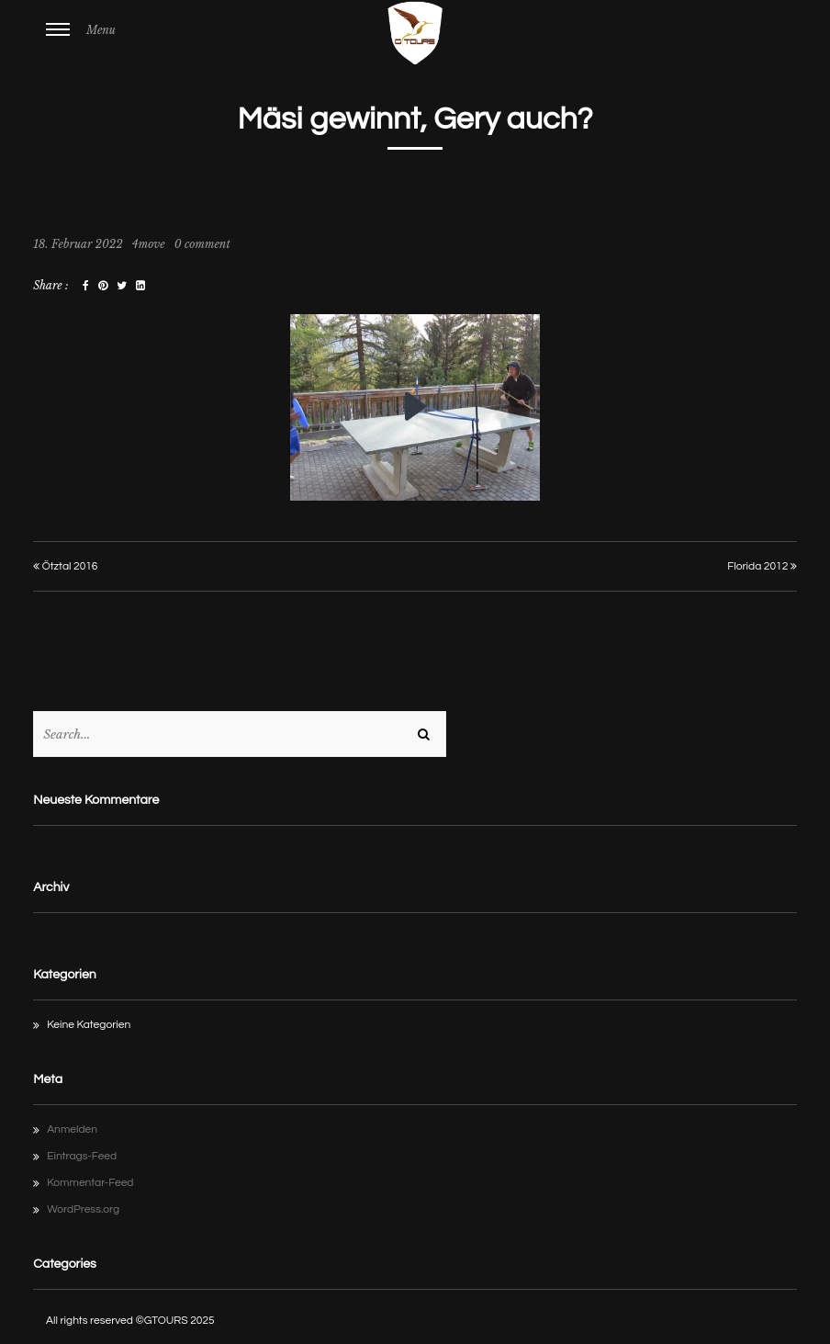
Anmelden (72, 1129)
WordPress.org (83, 1209)
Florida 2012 (762, 566)
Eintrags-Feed (82, 1156)
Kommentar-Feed (90, 1183)
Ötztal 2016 (65, 566)
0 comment (202, 244)
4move (148, 244)
